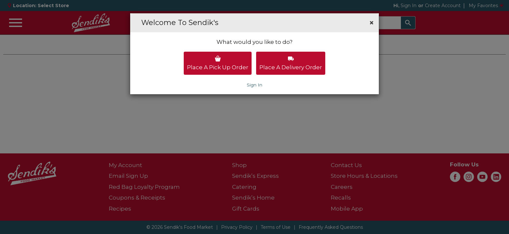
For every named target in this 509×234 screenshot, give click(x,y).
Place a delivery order (290, 63)
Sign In (254, 84)
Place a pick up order (217, 63)
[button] (371, 22)
